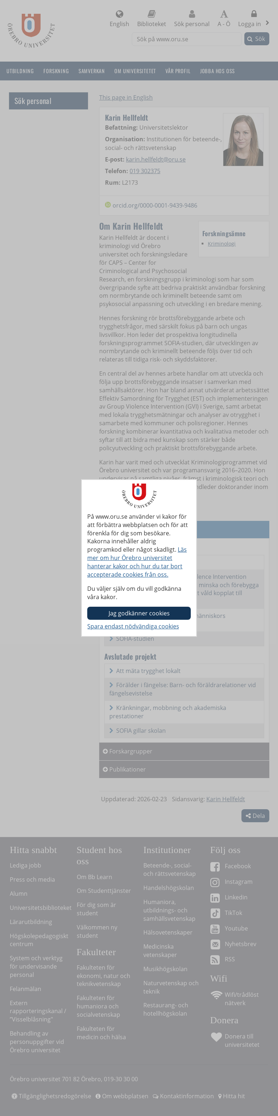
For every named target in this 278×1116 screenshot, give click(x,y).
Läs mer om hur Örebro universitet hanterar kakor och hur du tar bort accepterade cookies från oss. (137, 562)
